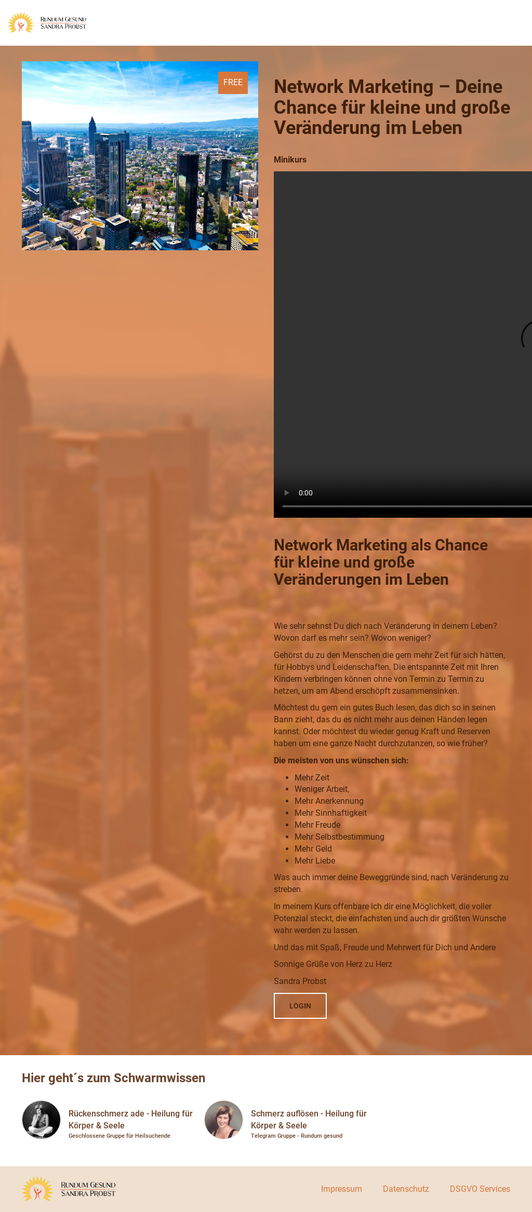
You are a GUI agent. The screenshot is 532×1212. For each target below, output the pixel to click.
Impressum (341, 1189)
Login (300, 1006)
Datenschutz (406, 1189)
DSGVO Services (480, 1189)
